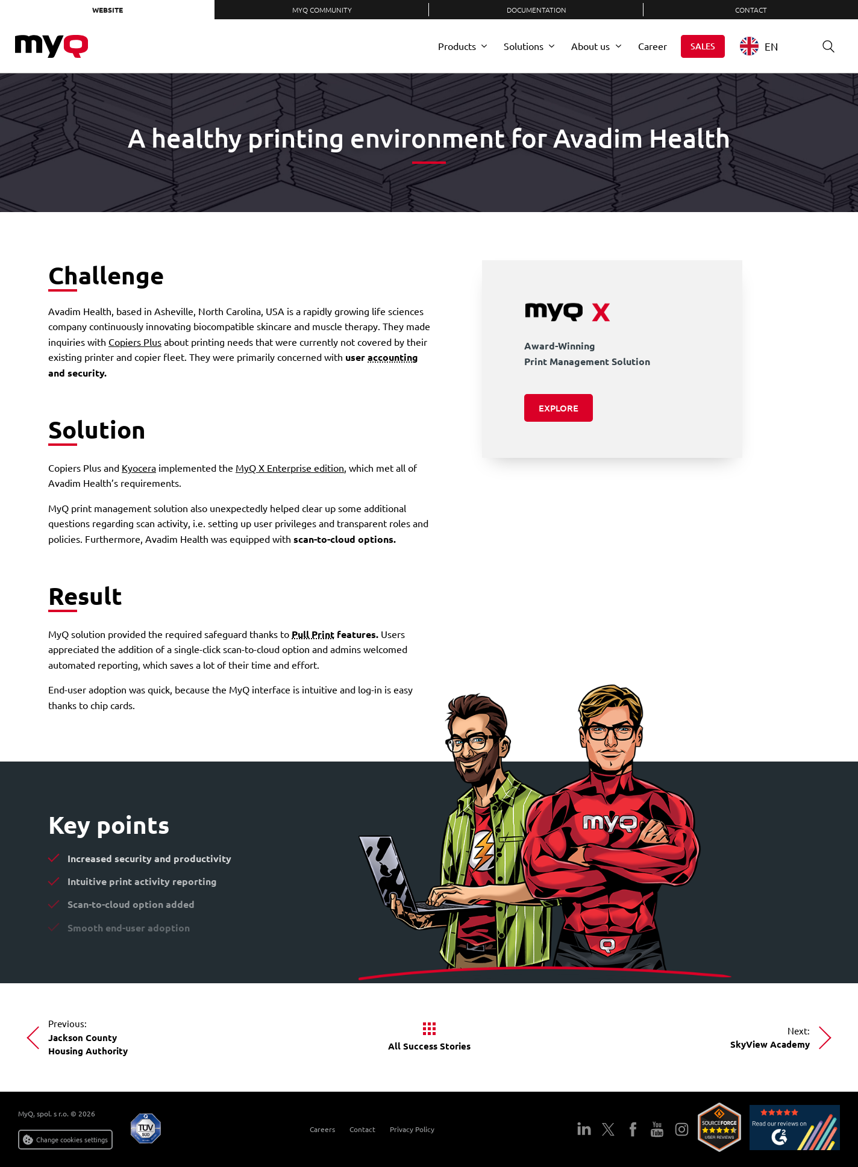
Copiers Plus (134, 342)
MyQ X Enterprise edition (290, 467)
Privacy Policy (412, 1129)
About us (590, 46)
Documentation (536, 9)
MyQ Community (322, 9)
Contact (751, 9)
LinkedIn (584, 1129)
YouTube (657, 1129)
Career (652, 46)
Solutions (523, 46)
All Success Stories (429, 1046)
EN (759, 46)
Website (107, 9)
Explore (558, 408)
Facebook (633, 1129)
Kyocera (139, 467)
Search (824, 46)
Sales (702, 46)
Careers (322, 1129)
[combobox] (768, 46)
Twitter (608, 1129)
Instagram (682, 1129)
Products (457, 46)
